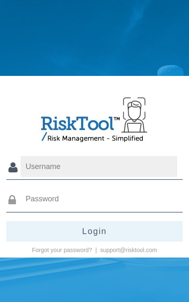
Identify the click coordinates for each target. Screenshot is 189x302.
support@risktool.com (128, 250)
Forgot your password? (62, 250)
